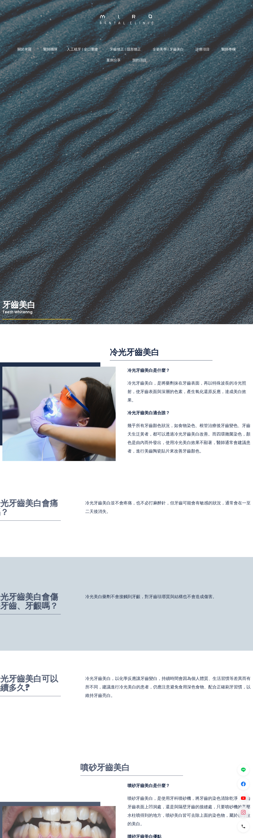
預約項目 (139, 60)
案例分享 (114, 60)
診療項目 (204, 49)
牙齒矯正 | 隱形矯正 (126, 49)
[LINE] (243, 770)
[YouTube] (243, 798)
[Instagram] (243, 812)
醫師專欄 (228, 49)
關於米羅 (25, 49)
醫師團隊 (50, 49)
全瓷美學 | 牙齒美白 (169, 49)
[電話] (243, 826)
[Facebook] (243, 784)
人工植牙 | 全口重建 (83, 49)
